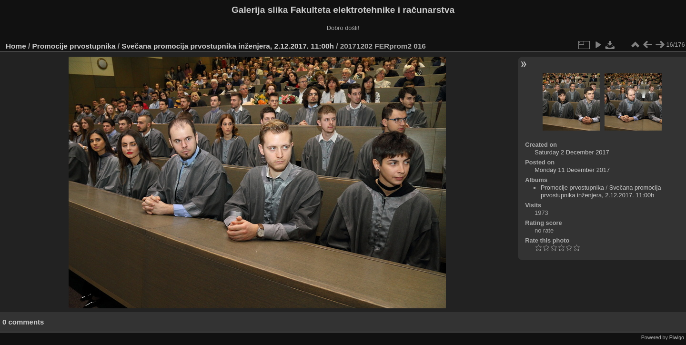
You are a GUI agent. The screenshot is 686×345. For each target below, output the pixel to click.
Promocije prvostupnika (74, 46)
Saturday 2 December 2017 (572, 152)
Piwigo (676, 337)
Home (16, 46)
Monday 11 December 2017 (572, 169)
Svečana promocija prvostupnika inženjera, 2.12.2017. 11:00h (227, 46)
